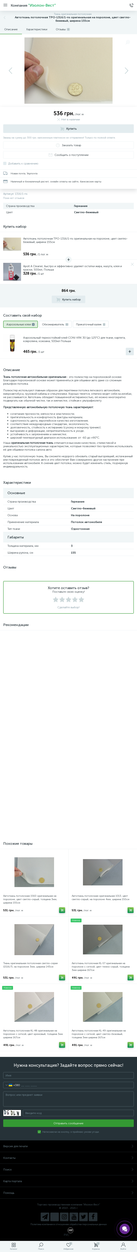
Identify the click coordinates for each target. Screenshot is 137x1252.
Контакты (68, 1158)
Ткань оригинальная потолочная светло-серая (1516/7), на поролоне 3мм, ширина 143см (30, 965)
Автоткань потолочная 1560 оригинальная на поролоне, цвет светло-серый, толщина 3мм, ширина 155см (30, 899)
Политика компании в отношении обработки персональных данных (69, 1224)
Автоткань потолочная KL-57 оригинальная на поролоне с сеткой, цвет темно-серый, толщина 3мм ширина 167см (101, 967)
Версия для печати (68, 1146)
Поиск (68, 1169)
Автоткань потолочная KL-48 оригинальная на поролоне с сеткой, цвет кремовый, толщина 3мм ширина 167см (33, 1034)
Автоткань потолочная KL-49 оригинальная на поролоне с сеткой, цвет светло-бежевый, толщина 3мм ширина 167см (99, 1034)
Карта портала (68, 1181)
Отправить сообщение (68, 1123)
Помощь (68, 1192)
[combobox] (11, 1085)
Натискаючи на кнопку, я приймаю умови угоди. (70, 1131)
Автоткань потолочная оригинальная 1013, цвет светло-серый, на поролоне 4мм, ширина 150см (100, 897)
